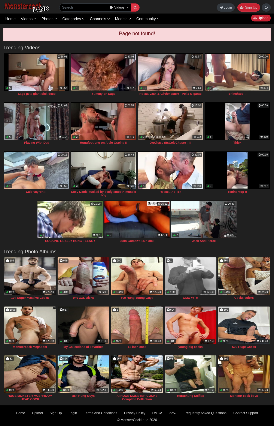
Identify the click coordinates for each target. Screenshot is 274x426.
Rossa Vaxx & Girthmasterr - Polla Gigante (170, 93)
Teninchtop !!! (237, 93)
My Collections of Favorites (83, 347)
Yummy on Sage (103, 93)
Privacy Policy (135, 413)
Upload (260, 18)
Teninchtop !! (237, 191)
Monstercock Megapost (30, 347)
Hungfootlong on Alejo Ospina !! (103, 142)
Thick (237, 142)
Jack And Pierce (204, 241)
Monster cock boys (244, 395)
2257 (173, 413)
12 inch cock (137, 347)
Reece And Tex (170, 191)
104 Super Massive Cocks (30, 297)
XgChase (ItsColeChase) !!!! (170, 142)
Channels (100, 19)
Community (147, 19)
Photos (49, 19)
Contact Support (245, 413)
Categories (73, 19)
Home (10, 19)
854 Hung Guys (83, 395)
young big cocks (190, 347)
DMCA (157, 413)
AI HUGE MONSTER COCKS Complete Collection (137, 397)
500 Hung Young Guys (137, 297)
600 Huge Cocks (244, 347)
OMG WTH (190, 297)
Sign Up (248, 7)
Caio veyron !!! (37, 191)
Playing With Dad (36, 142)
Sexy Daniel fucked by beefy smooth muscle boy (103, 193)
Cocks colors (244, 297)
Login (226, 7)
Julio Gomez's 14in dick (137, 241)
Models (123, 19)
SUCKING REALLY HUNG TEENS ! (70, 241)
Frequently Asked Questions (205, 413)
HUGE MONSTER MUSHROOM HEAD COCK (30, 397)
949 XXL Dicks (83, 297)
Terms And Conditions (100, 413)
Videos (28, 19)
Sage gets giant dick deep (37, 93)
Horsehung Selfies (190, 395)
